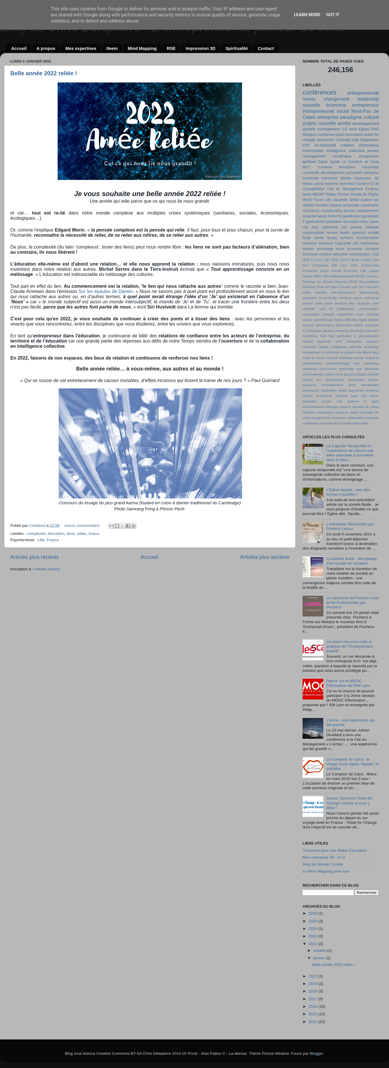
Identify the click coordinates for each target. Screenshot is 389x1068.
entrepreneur (365, 105)
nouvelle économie (324, 105)
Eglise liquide (329, 162)
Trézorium (372, 287)
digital (363, 319)
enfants (358, 325)
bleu (352, 303)
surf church (370, 396)
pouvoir (308, 379)
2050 (375, 254)
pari (344, 227)
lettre (364, 222)
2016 (313, 1006)
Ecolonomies (370, 265)
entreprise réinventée (349, 330)
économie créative (317, 254)
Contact (266, 48)
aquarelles (310, 298)
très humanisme (366, 243)
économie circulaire (363, 249)
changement (336, 98)
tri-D (370, 184)
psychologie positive (363, 379)
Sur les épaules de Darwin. (106, 291)
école (340, 249)
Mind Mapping (142, 48)
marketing (345, 358)
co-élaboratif (325, 145)
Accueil (19, 48)
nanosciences (312, 363)
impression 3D (366, 178)
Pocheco (373, 276)
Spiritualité (236, 48)
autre (318, 303)
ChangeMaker (313, 189)
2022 (313, 944)
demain (349, 211)
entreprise (327, 117)
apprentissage (369, 292)
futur (331, 336)
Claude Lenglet (360, 260)
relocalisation (370, 385)
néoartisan (310, 369)
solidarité (341, 396)
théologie (331, 407)
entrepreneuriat (363, 92)
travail (361, 184)
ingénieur (372, 341)
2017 (313, 999)
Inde (363, 270)
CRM (334, 260)
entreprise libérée (336, 178)
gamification (352, 216)
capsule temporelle (344, 205)
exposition (372, 330)
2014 (313, 1022)
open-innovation (349, 134)
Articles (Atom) (47, 569)
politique (361, 374)
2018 (313, 991)
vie (377, 412)
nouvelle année (334, 123)
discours (308, 325)
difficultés (351, 319)
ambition (321, 292)
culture (307, 319)
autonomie (372, 298)
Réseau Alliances (335, 281)
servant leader (338, 233)
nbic (357, 363)
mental (358, 358)
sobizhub (359, 233)
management (314, 156)
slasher (308, 396)
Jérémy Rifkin (312, 276)
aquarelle (340, 200)
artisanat (345, 298)
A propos (46, 48)
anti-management (343, 292)
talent (375, 401)
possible (373, 374)
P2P (306, 145)
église (364, 423)
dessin (339, 319)
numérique (342, 156)
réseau (308, 184)
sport (354, 396)
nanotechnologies (338, 363)
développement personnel (341, 173)
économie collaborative (348, 418)
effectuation (344, 325)
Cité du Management (345, 189)
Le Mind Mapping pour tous (326, 871)
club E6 (326, 309)
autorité (308, 303)
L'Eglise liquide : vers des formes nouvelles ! (348, 492)
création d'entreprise (359, 145)
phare (330, 374)
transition (310, 243)
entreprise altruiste (320, 330)
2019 (313, 983)
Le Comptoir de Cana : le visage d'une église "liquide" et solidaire (352, 764)
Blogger (316, 1053)
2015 (313, 1014)
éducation (56, 533)
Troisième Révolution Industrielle (348, 167)
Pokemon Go (312, 281)
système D (357, 401)
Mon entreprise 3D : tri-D (324, 857)
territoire (346, 238)
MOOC (361, 276)
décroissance (325, 325)
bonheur (322, 205)
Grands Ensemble (344, 270)
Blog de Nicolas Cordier (323, 864)
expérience (310, 336)
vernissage (324, 249)
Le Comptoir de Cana (360, 162)
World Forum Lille (317, 200)
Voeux (93, 533)
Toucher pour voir (352, 287)
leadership (368, 98)
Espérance (369, 140)
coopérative (345, 314)
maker (374, 222)
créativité (373, 314)
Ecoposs (372, 189)
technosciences (313, 407)
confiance (326, 134)
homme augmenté (317, 341)
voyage (317, 418)
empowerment (368, 211)
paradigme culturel (359, 117)
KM (325, 276)
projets (310, 123)
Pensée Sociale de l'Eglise (358, 194)
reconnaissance (332, 385)
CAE (326, 260)
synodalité (310, 401)
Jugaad (374, 270)
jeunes (373, 150)
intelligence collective (345, 150)
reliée (81, 533)
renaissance (311, 390)
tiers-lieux (347, 184)
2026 (313, 913)
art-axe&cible (328, 298)
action (307, 292)
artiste (354, 200)
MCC (307, 167)
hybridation (333, 222)
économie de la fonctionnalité (339, 423)
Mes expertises (81, 48)
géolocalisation (368, 336)
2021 (313, 976)
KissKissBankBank (342, 276)
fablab (322, 216)
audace (366, 200)
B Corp (316, 260)
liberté (367, 352)
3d (377, 184)
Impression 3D (200, 48)
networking (371, 363)
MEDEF (318, 194)
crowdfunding (331, 211)
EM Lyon (339, 265)
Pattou (331, 194)
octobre (320, 950)
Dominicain (320, 265)
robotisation (329, 390)
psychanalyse (334, 379)
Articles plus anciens (265, 557)
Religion (310, 134)
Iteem (112, 48)
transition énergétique (318, 412)
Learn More (307, 14)
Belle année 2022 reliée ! (43, 73)
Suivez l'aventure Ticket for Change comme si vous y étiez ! (349, 803)
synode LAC (332, 401)
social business (327, 184)
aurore (357, 298)
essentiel (309, 216)
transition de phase (365, 407)
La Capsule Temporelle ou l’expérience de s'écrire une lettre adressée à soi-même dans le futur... (349, 453)
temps (332, 238)
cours (359, 314)
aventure (341, 303)
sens (353, 129)
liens (71, 533)
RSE (171, 48)
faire (323, 336)
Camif (344, 260)
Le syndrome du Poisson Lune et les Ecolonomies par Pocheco (352, 602)
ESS (354, 265)
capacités (363, 303)
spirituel (309, 161)
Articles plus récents (34, 557)
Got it (332, 14)
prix (319, 379)
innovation (351, 222)
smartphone (324, 396)
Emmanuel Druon (315, 270)
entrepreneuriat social (326, 111)
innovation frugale (315, 347)
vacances (341, 412)
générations (315, 222)
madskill (331, 358)
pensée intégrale (365, 227)
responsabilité (313, 233)
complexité (36, 533)
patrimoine (372, 369)
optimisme (330, 227)
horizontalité (313, 150)
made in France (314, 358)
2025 (313, 921)
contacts (328, 314)
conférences (320, 92)
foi (340, 216)
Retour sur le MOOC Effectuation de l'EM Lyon (348, 683)
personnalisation (314, 374)
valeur (354, 412)
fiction (332, 216)
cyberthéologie (323, 319)
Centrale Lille (347, 140)
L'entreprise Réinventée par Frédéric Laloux (350, 526)
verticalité (366, 412)
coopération (370, 205)
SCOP (353, 281)
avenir (328, 303)
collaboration (345, 309)
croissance (311, 211)
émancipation (360, 254)
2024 (313, 928)
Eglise (364, 129)
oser (359, 369)
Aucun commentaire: (83, 525)
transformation (367, 238)
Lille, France (48, 540)
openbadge (346, 369)
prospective (369, 156)
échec (327, 418)
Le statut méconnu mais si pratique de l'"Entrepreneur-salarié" (350, 646)
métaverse (372, 358)
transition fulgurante (335, 243)
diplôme (373, 319)
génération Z (346, 336)
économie (325, 140)
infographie (354, 341)
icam (338, 341)
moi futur (311, 227)
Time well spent (328, 287)
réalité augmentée (351, 390)
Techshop (309, 287)
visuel (307, 418)
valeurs (308, 249)
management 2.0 (332, 129)
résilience (372, 390)
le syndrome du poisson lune (342, 352)
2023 (313, 936)
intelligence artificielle (346, 347)
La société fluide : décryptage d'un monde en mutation (351, 560)
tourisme (345, 407)
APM (306, 260)
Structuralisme (369, 281)
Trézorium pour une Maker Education (335, 850)
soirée (319, 238)
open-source (328, 369)
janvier (319, 958)
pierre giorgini (344, 374)
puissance (310, 385)
